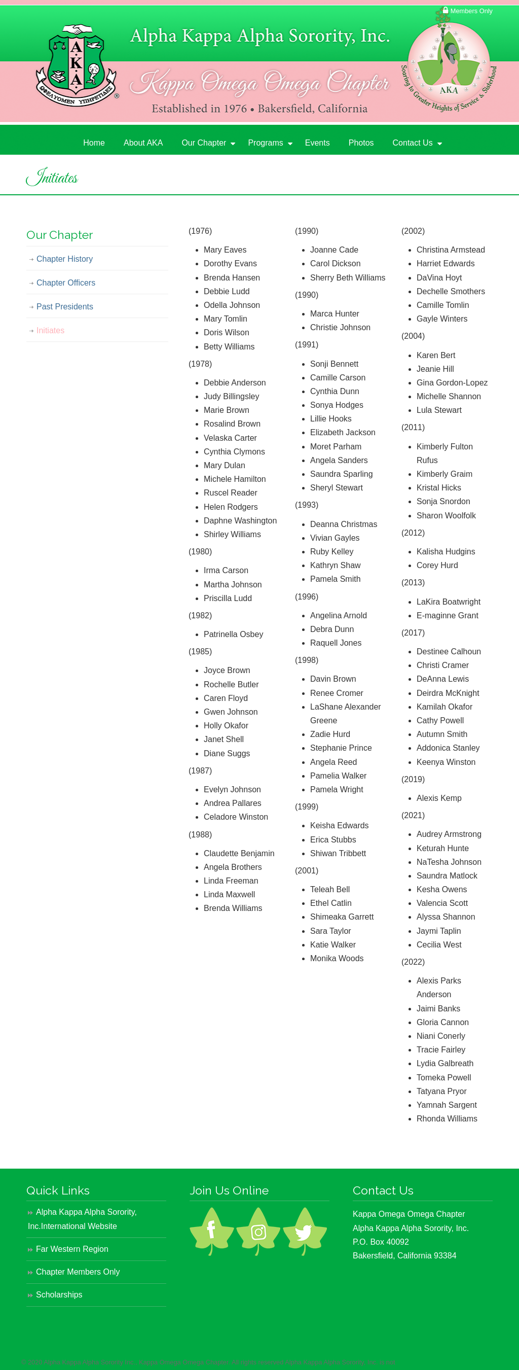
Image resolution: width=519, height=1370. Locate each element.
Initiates (50, 330)
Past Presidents (64, 306)
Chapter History (64, 259)
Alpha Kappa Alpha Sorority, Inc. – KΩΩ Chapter (102, 76)
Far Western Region (72, 1249)
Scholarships (59, 1294)
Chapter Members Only (78, 1272)
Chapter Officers (65, 282)
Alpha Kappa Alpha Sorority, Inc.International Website (82, 1219)
